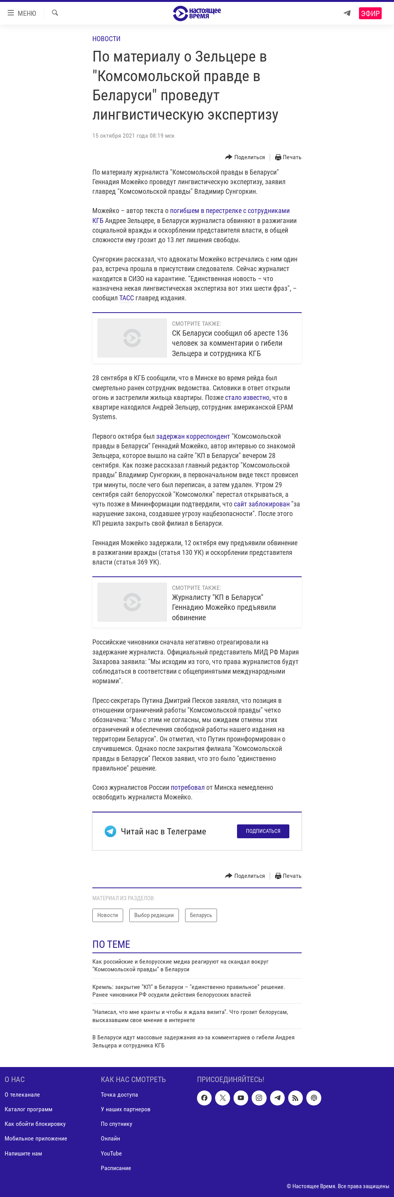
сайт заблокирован (262, 504)
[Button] (245, 157)
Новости (106, 39)
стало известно (247, 397)
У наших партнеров (125, 1109)
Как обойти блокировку (35, 1123)
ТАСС (126, 298)
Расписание (116, 1168)
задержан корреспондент (193, 436)
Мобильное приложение (36, 1138)
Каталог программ (28, 1109)
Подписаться (263, 831)
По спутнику (116, 1123)
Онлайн (110, 1138)
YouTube (111, 1153)
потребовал (188, 787)
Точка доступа (119, 1094)
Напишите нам (23, 1153)
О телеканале (22, 1094)
